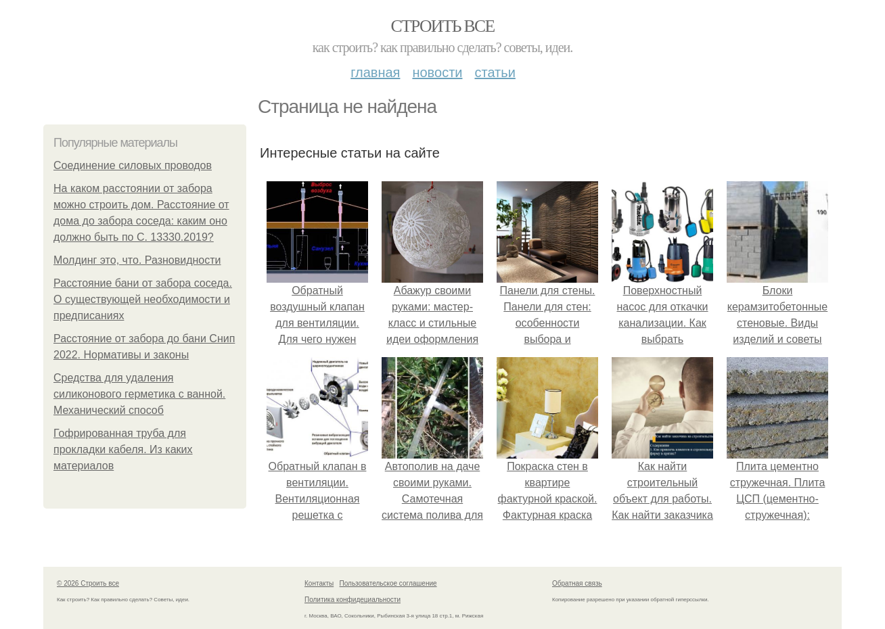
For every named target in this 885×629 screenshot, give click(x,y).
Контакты (319, 583)
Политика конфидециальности (352, 599)
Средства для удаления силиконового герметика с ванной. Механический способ (139, 394)
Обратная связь (577, 583)
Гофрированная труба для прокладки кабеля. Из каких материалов (123, 449)
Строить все (442, 26)
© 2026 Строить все (88, 583)
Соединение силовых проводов (132, 165)
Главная (375, 72)
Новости (437, 72)
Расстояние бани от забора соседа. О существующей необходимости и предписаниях (142, 299)
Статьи (494, 72)
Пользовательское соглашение (388, 583)
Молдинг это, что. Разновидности (137, 260)
